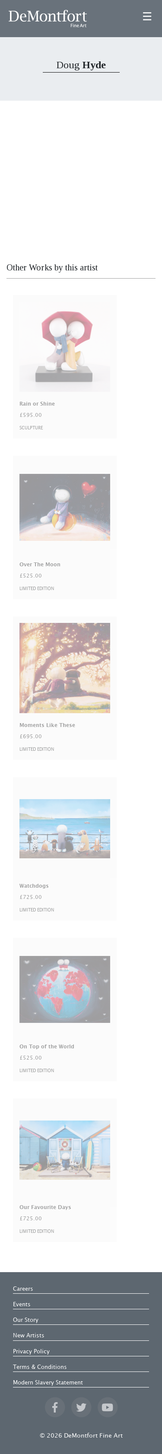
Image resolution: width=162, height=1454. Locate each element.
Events (22, 1304)
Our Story (25, 1320)
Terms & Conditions (40, 1367)
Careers (23, 1289)
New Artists (28, 1335)
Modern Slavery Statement (48, 1382)
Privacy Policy (31, 1351)
